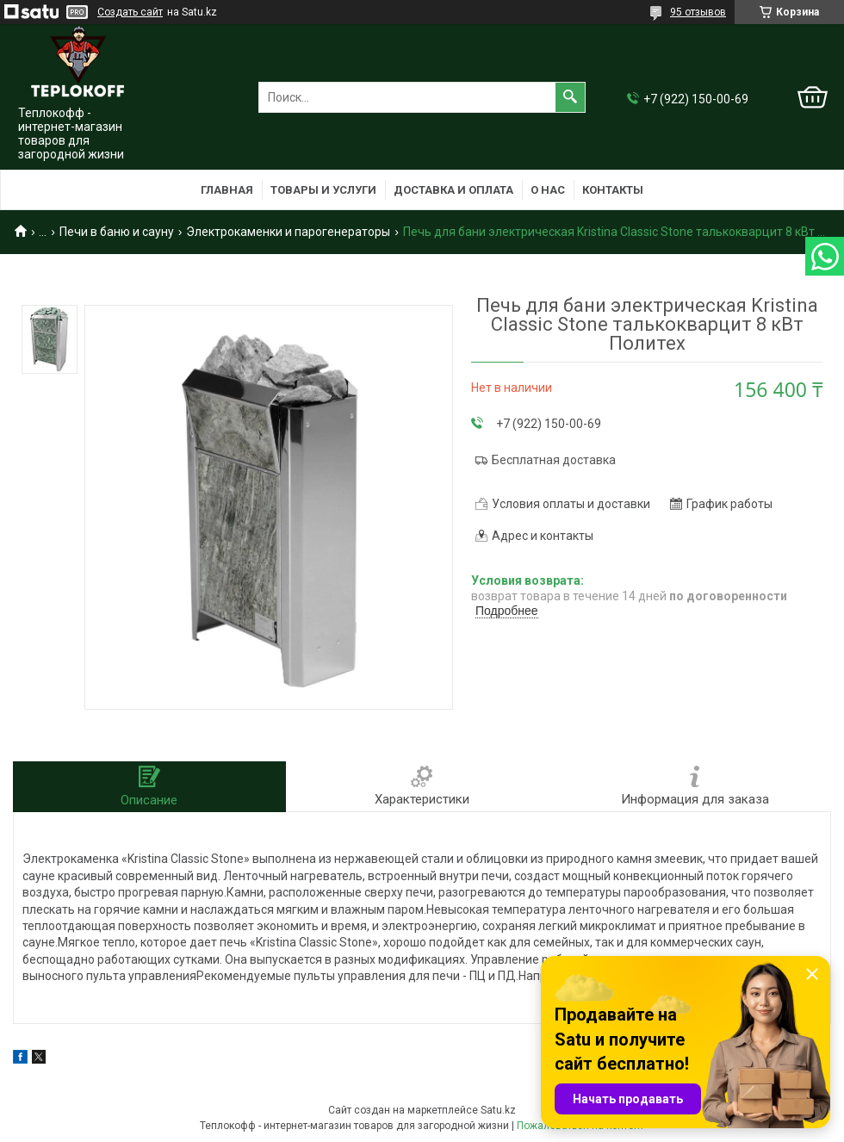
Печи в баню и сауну (116, 232)
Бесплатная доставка (554, 460)
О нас (548, 189)
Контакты (612, 189)
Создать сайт (130, 12)
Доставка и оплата (453, 189)
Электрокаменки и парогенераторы (288, 232)
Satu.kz (498, 1110)
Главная (227, 189)
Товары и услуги (323, 189)
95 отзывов (698, 12)
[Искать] (570, 97)
